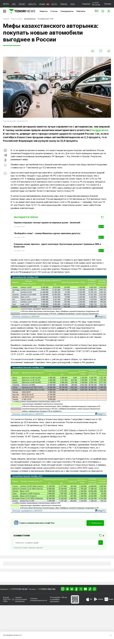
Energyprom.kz (99, 130)
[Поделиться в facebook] (5, 160)
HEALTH (32, 4)
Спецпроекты (66, 11)
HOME (42, 4)
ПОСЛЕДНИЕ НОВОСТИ (12, 635)
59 (101, 226)
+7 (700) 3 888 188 (46, 589)
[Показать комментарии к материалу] (5, 173)
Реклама (107, 4)
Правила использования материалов (21, 599)
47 (101, 251)
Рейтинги (80, 11)
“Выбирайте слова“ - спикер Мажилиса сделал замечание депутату (47, 233)
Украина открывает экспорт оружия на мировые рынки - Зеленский (47, 223)
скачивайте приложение (55, 600)
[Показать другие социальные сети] (5, 165)
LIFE (14, 4)
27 (101, 237)
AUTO (54, 4)
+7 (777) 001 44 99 (19, 589)
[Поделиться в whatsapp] (5, 150)
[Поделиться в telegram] (5, 155)
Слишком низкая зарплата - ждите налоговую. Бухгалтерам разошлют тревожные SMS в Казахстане (57, 245)
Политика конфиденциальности (38, 599)
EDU (73, 4)
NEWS (6, 4)
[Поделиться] (108, 51)
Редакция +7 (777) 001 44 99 (91, 4)
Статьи (54, 11)
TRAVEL (64, 4)
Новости (43, 11)
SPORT (22, 4)
